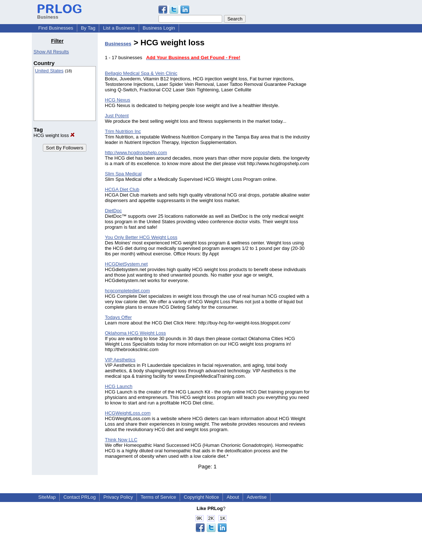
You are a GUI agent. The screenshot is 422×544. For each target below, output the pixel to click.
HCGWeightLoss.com (128, 413)
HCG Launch (118, 386)
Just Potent (117, 115)
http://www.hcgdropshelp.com (136, 152)
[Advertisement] (353, 147)
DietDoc (113, 210)
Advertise (256, 497)
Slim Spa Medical (123, 173)
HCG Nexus (117, 100)
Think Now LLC (121, 439)
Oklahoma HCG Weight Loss (135, 333)
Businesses (118, 43)
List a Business (119, 28)
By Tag (88, 28)
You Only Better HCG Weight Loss (141, 237)
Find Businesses (55, 28)
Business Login (159, 28)
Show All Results (51, 51)
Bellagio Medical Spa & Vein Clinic (141, 73)
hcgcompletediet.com (127, 290)
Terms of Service (158, 497)
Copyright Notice (201, 497)
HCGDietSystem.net (126, 264)
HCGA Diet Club (122, 189)
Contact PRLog (79, 497)
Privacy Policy (118, 497)
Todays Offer (118, 317)
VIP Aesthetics (120, 359)
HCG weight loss (54, 135)
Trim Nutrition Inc (123, 131)
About (233, 497)
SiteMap (47, 497)
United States (49, 70)
